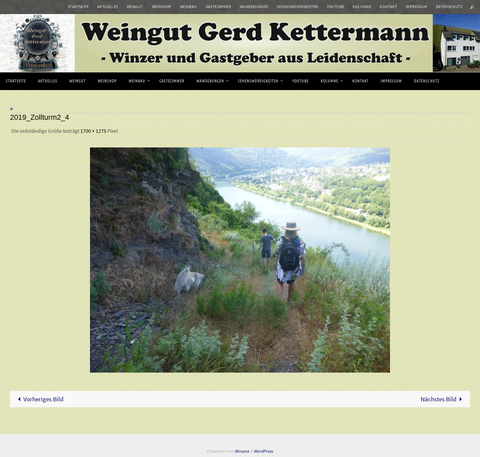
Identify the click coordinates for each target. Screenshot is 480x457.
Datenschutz (449, 6)
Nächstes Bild (443, 399)
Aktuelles (107, 6)
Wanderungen (254, 6)
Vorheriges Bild (39, 399)
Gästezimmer (218, 6)
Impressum (416, 6)
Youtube (335, 6)
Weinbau (188, 6)
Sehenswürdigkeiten (297, 6)
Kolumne (362, 6)
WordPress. (264, 451)
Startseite (78, 6)
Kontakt (388, 6)
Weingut (135, 6)
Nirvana (242, 451)
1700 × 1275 (93, 130)
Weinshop (161, 6)
